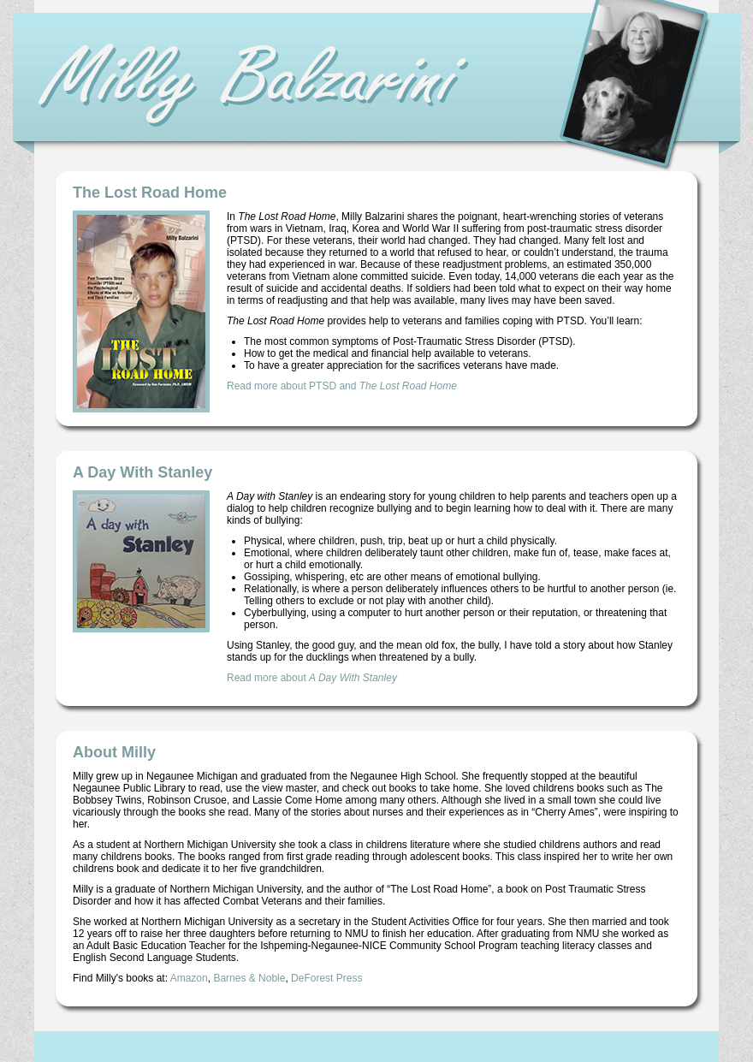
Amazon (189, 978)
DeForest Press (326, 978)
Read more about (312, 678)
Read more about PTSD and (342, 386)
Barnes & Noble (249, 978)
